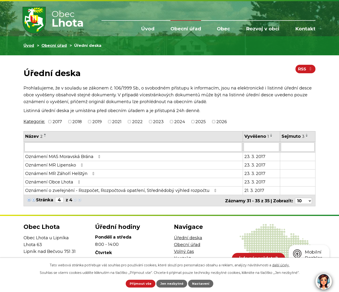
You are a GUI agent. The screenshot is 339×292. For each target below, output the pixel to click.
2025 (200, 121)
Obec (223, 29)
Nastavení (204, 283)
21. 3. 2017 (254, 190)
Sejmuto (293, 136)
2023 (158, 121)
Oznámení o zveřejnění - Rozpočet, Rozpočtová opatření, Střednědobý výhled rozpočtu (121, 190)
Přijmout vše (137, 283)
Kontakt (305, 29)
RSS (305, 70)
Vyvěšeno (256, 136)
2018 (77, 121)
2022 (137, 121)
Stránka (44, 199)
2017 (57, 121)
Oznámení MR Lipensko (55, 164)
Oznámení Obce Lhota (53, 181)
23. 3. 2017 (254, 156)
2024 (179, 121)
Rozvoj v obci (262, 29)
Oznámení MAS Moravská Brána (63, 156)
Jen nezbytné (171, 283)
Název (34, 136)
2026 (221, 121)
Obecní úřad (185, 29)
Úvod (147, 29)
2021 (116, 121)
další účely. (281, 264)
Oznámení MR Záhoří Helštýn (60, 173)
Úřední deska (188, 237)
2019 (97, 121)
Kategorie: (34, 121)
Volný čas (184, 250)
